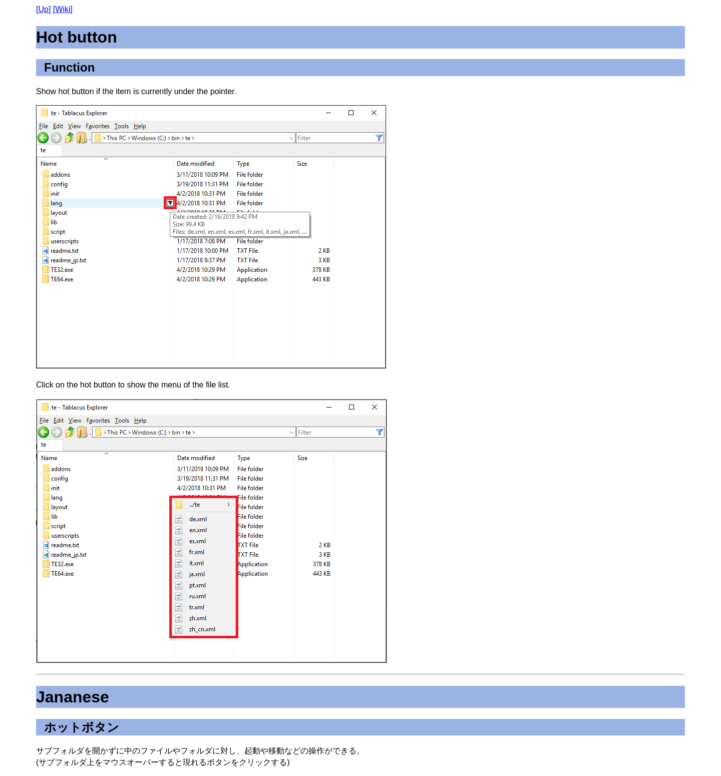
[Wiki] (63, 9)
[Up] (43, 9)
